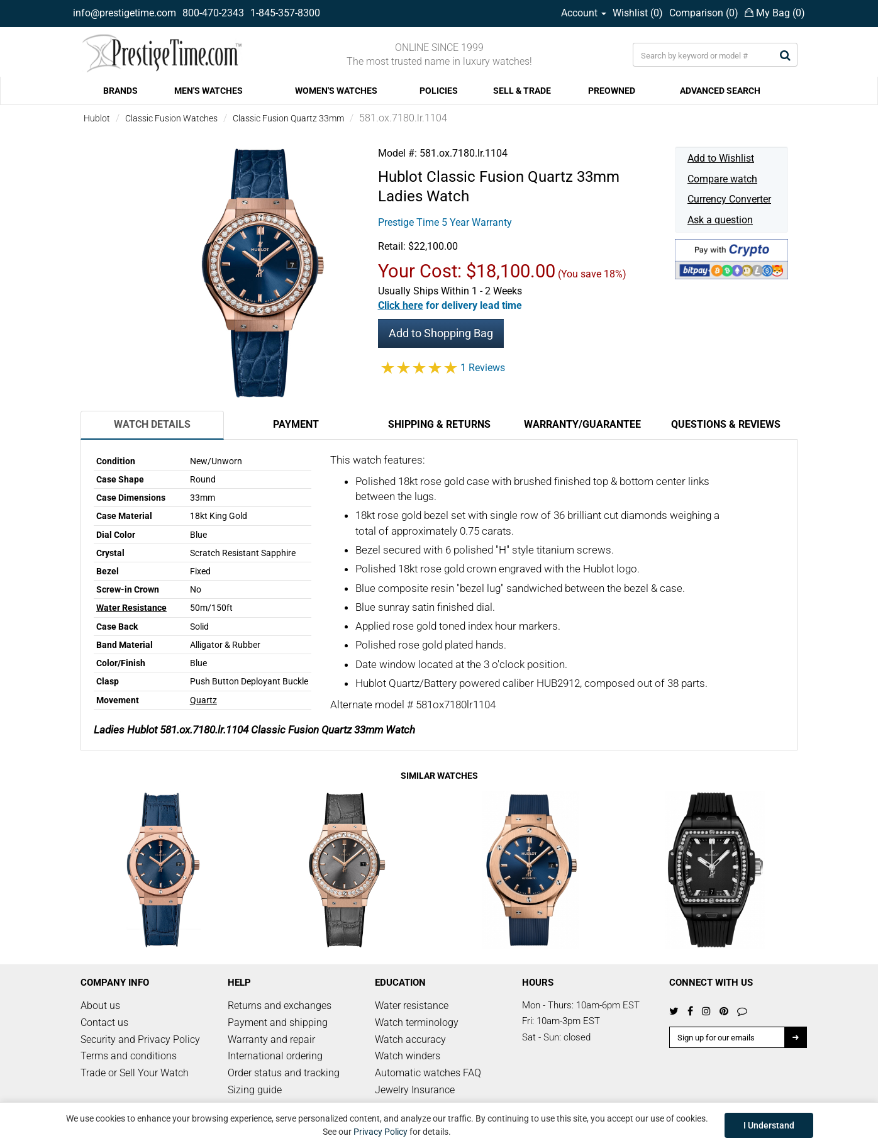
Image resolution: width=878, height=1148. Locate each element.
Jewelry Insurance (415, 1090)
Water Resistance (131, 608)
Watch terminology (416, 1022)
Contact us (104, 1022)
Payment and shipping (278, 1022)
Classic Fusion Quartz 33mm (288, 118)
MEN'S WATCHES (208, 91)
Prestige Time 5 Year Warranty (445, 222)
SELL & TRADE (522, 91)
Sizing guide (255, 1090)
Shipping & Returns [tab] (439, 424)
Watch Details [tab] (152, 424)
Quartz (203, 700)
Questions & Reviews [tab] (726, 424)
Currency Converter (729, 199)
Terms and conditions (129, 1056)
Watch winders (407, 1056)
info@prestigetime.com (124, 13)
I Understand (768, 1125)
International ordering (275, 1056)
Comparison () (703, 13)
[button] (450, 305)
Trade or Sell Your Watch (135, 1073)
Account (583, 13)
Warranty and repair (271, 1039)
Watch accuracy (410, 1039)
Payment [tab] (296, 424)
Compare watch (722, 179)
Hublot (97, 118)
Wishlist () (638, 13)
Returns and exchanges (279, 1005)
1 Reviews (482, 368)
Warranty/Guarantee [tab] (582, 424)
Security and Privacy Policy (140, 1039)
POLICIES (439, 91)
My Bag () (775, 13)
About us (100, 1005)
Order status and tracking (284, 1073)
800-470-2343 (213, 13)
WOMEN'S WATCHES (336, 91)
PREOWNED (611, 91)
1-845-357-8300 (285, 13)
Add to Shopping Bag (441, 333)
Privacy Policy (380, 1132)
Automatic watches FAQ (428, 1073)
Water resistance (411, 1005)
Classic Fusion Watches (171, 118)
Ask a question (720, 220)
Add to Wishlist (720, 158)
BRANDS (120, 91)
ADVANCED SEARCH (720, 91)
